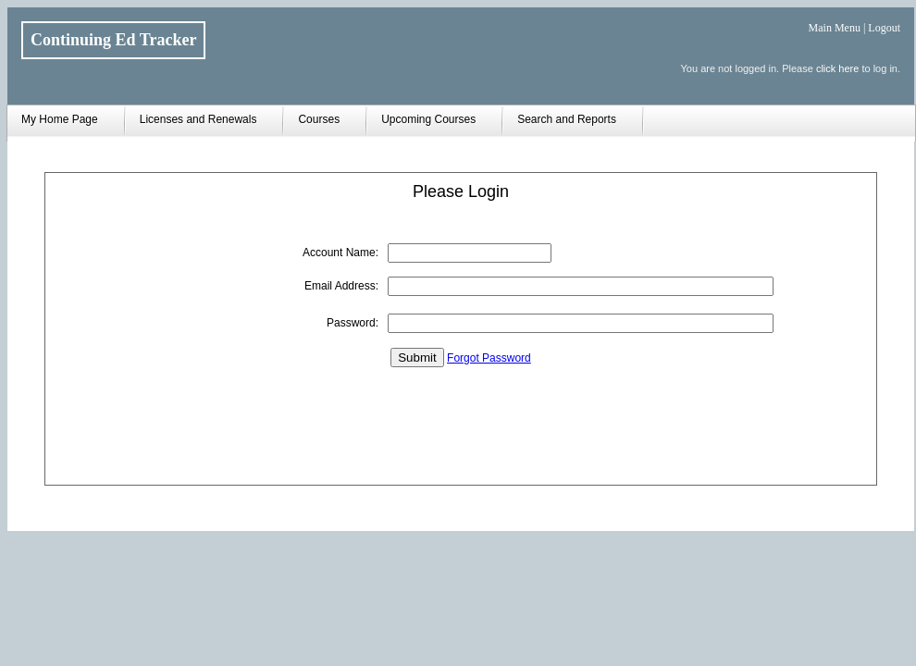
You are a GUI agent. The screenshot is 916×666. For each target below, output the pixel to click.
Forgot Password (489, 358)
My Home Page (59, 119)
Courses (319, 119)
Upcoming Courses (428, 119)
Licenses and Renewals (198, 119)
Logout (884, 27)
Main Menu (834, 27)
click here (837, 68)
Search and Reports (566, 119)
